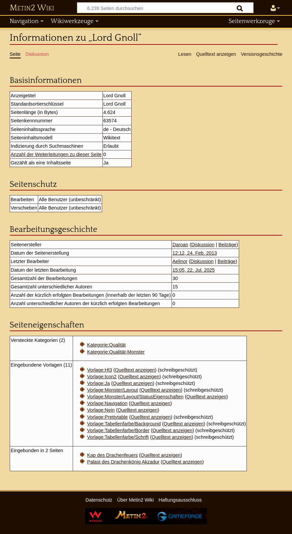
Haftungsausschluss (180, 500)
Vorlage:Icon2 (102, 376)
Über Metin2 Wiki (135, 500)
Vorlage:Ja (98, 383)
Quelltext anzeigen (135, 370)
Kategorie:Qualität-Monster (116, 352)
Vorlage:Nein (101, 410)
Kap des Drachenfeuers (112, 455)
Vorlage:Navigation (107, 403)
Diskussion (203, 244)
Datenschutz (98, 500)
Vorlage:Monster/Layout (112, 390)
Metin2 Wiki (32, 8)
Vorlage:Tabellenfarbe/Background (124, 423)
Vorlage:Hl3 (99, 370)
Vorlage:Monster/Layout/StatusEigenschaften (135, 396)
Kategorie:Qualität (106, 345)
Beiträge (227, 244)
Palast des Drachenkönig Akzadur (123, 461)
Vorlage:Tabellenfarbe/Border (118, 430)
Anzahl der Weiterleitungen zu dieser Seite (56, 154)
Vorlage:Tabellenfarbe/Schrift (118, 437)
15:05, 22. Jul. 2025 (193, 270)
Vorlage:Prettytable (107, 417)
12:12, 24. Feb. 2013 (194, 253)
